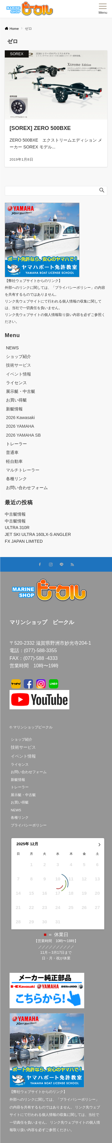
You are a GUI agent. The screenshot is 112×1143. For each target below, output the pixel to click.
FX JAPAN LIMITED (24, 541)
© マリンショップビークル (31, 727)
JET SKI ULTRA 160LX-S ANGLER (38, 534)
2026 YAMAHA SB (23, 435)
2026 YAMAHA (20, 426)
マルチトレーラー (22, 470)
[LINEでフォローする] (61, 565)
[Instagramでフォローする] (51, 565)
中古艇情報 (15, 514)
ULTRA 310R (17, 527)
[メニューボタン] (103, 9)
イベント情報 (18, 374)
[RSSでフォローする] (72, 565)
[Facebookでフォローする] (40, 565)
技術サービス (18, 365)
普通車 (12, 452)
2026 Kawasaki (20, 417)
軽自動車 (14, 461)
